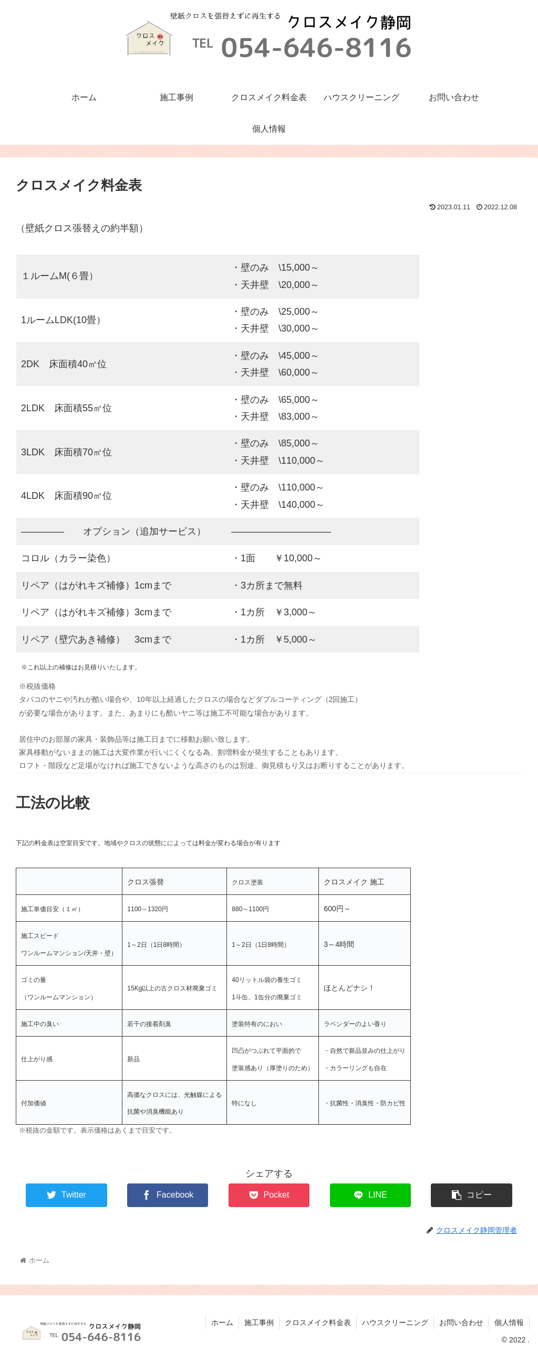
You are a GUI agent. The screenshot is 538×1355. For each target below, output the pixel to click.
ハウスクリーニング (395, 1322)
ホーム (222, 1322)
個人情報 (509, 1322)
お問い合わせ (461, 1322)
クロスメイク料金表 (318, 1322)
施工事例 (259, 1322)
